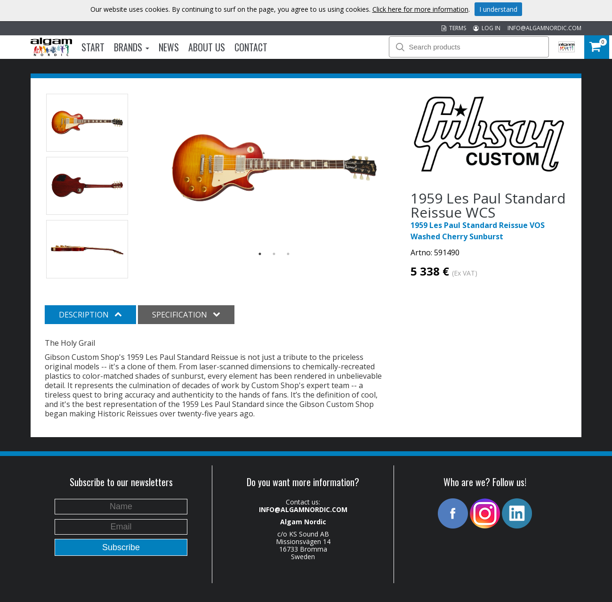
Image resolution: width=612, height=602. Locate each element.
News (169, 47)
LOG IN (486, 28)
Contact (250, 47)
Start (93, 47)
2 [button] (274, 254)
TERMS (454, 28)
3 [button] (288, 254)
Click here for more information (420, 9)
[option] (274, 168)
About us (206, 47)
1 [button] (260, 254)
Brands (131, 47)
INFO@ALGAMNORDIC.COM (544, 28)
